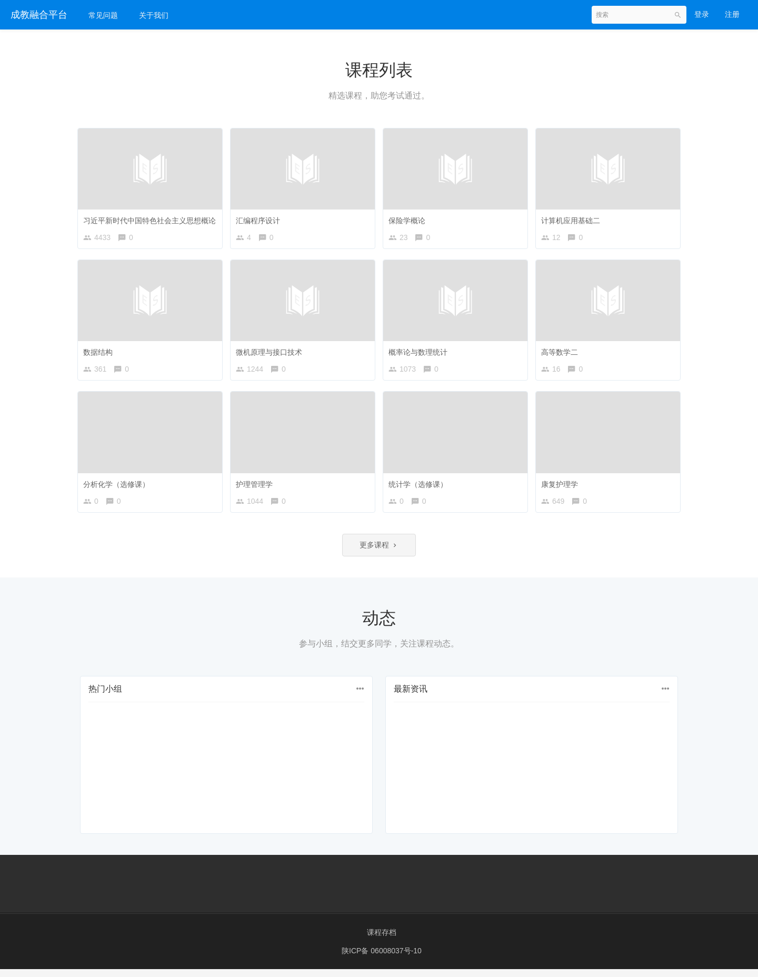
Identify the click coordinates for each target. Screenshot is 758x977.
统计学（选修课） (420, 486)
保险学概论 (409, 218)
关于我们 (153, 15)
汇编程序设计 (260, 218)
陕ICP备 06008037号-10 (382, 958)
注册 (732, 14)
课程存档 (381, 940)
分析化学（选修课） (119, 486)
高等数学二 (562, 351)
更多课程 (379, 552)
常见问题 (103, 15)
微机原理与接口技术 (271, 351)
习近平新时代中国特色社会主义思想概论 (152, 218)
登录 (701, 14)
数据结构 (100, 351)
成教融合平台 (39, 14)
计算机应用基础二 (573, 218)
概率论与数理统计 (420, 351)
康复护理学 (562, 486)
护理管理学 (256, 486)
